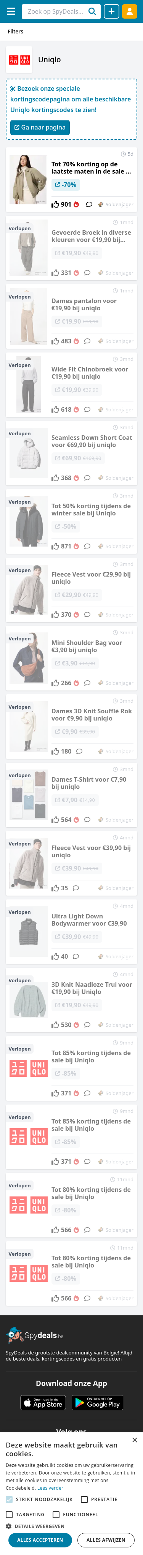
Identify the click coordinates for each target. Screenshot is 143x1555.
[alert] (71, 1493)
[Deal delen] (111, 11)
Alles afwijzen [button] (106, 1540)
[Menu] (11, 11)
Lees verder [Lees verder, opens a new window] (50, 1488)
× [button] (134, 1440)
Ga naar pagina (40, 127)
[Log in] (129, 11)
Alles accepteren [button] (40, 1540)
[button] (71, 1526)
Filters (15, 31)
